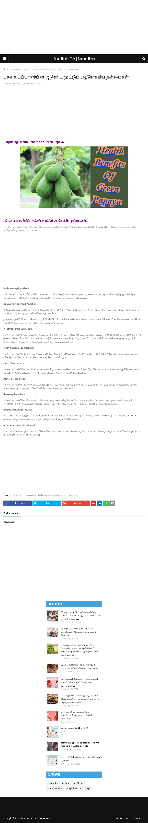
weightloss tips (74, 788)
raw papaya (16, 69)
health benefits (44, 494)
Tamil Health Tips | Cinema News (74, 58)
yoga (87, 788)
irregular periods (59, 494)
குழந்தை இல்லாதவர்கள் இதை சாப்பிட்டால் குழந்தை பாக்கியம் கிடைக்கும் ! (76, 715)
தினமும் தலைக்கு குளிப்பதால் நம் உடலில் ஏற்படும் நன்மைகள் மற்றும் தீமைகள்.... (78, 632)
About (128, 818)
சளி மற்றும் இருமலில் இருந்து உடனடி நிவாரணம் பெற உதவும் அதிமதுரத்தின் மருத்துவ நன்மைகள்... (80, 699)
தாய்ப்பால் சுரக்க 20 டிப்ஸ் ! (74, 728)
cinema (65, 783)
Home (6, 69)
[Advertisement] (74, 27)
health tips (78, 783)
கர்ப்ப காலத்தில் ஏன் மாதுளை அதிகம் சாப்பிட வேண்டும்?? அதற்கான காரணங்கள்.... (79, 682)
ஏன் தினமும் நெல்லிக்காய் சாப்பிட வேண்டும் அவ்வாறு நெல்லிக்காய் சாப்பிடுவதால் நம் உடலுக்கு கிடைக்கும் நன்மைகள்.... (80, 649)
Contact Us (139, 818)
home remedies (55, 788)
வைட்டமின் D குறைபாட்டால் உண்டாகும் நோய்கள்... (81, 758)
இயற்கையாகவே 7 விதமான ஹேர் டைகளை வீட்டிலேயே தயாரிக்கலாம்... (79, 666)
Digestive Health (16, 494)
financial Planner (13, 84)
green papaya (30, 494)
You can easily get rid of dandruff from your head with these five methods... (80, 744)
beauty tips (53, 783)
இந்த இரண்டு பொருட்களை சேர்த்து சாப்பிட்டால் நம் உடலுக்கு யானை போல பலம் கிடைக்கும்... (81, 615)
